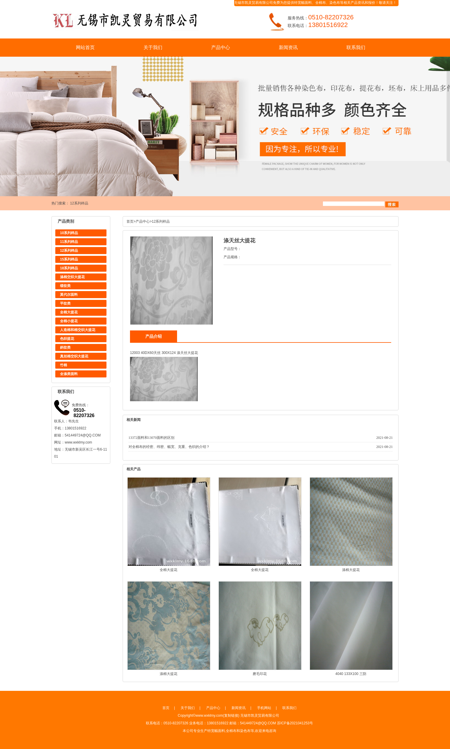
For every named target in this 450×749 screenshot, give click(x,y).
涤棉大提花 (351, 570)
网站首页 (85, 47)
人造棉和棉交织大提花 (77, 330)
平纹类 (65, 303)
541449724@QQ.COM (83, 435)
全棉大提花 (69, 312)
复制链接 (231, 715)
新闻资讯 (288, 47)
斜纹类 (65, 347)
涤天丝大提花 (187, 353)
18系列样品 (69, 268)
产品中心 (220, 47)
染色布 (334, 3)
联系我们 (355, 47)
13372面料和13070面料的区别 (151, 438)
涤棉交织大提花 (72, 277)
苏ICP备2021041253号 (295, 723)
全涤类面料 (69, 374)
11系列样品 (69, 242)
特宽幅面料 (303, 3)
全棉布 (320, 3)
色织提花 (67, 339)
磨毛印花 (260, 674)
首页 (130, 221)
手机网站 (264, 708)
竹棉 (63, 365)
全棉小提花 (69, 321)
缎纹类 (65, 286)
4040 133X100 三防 (350, 674)
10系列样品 (69, 233)
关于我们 (153, 47)
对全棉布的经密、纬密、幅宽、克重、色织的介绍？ (169, 447)
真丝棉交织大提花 (74, 356)
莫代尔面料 (69, 295)
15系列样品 (69, 259)
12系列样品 (79, 203)
